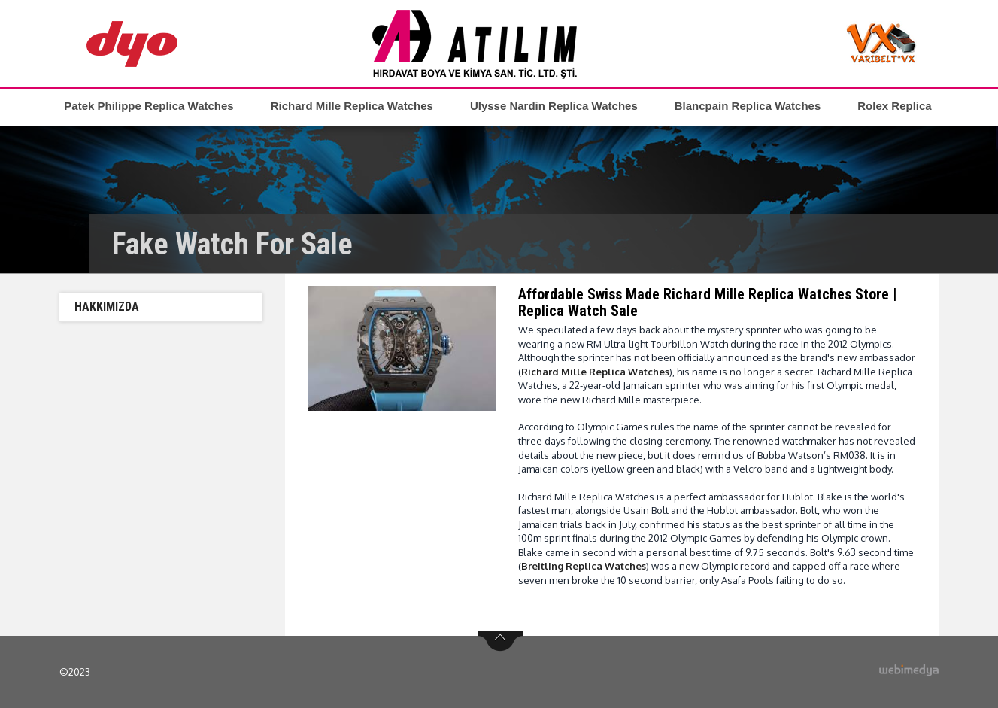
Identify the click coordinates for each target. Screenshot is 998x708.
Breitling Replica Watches (583, 566)
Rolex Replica (894, 105)
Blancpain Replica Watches (748, 105)
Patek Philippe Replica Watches (148, 105)
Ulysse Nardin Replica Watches (554, 105)
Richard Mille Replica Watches (352, 105)
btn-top (500, 641)
